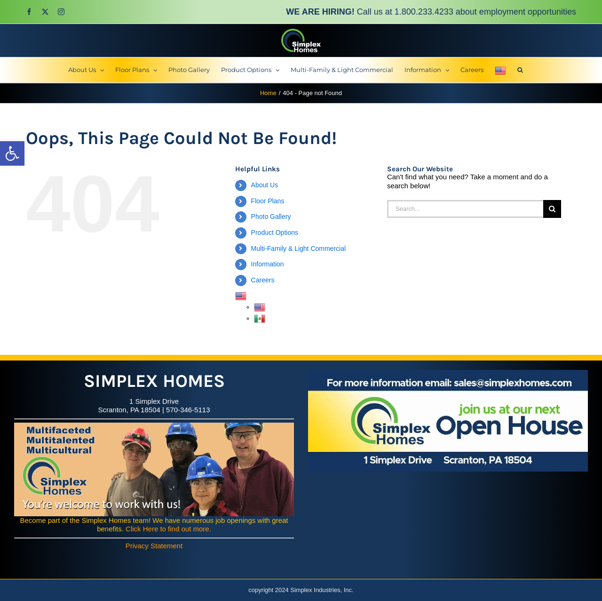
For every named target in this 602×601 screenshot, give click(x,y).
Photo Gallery (271, 216)
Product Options (274, 232)
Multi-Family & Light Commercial (298, 248)
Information (267, 264)
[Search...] (465, 209)
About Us (264, 185)
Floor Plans (268, 201)
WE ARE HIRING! (320, 11)
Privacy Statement (154, 546)
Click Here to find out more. (168, 529)
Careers (263, 280)
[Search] (552, 209)
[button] (12, 153)
